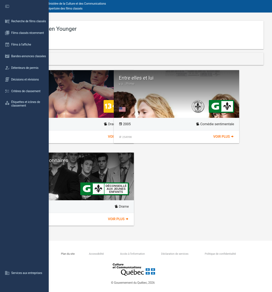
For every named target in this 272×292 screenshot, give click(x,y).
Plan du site (104, 253)
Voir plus (142, 137)
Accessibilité (124, 253)
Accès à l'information (152, 253)
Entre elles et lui (213, 80)
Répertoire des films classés (113, 8)
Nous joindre (85, 253)
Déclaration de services (187, 253)
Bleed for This (77, 78)
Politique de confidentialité (225, 253)
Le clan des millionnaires (107, 162)
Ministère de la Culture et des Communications (125, 3)
